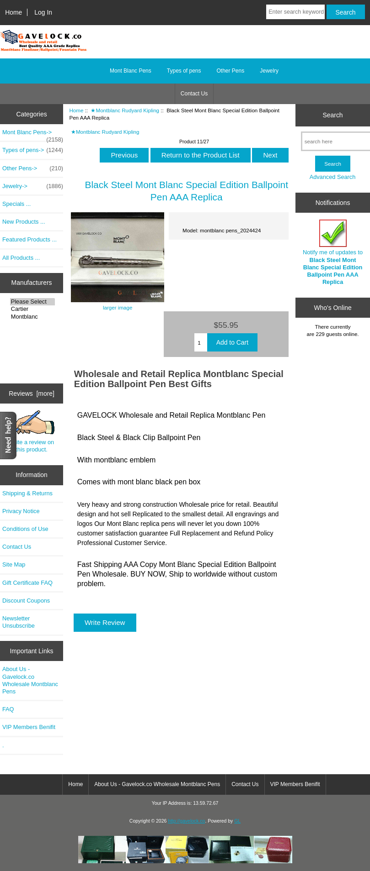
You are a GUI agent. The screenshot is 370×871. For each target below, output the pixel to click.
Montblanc (32, 316)
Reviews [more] (31, 393)
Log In (43, 12)
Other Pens (231, 71)
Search (333, 115)
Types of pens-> (32, 150)
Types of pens (184, 71)
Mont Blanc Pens (130, 71)
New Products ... (23, 221)
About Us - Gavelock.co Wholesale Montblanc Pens (30, 680)
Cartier (32, 309)
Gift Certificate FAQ (27, 582)
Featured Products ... (29, 239)
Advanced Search (333, 176)
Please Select (32, 301)
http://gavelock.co (186, 821)
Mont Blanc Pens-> (32, 135)
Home (13, 12)
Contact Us (194, 93)
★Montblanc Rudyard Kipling (125, 110)
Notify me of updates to (333, 252)
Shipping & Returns (27, 493)
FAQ (8, 709)
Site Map (13, 564)
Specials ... (16, 203)
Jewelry (269, 71)
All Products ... (21, 257)
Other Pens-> (32, 168)
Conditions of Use (25, 528)
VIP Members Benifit (28, 727)
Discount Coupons (26, 600)
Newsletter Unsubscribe (18, 622)
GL (237, 821)
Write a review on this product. (31, 431)
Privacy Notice (20, 511)
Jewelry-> (32, 186)
